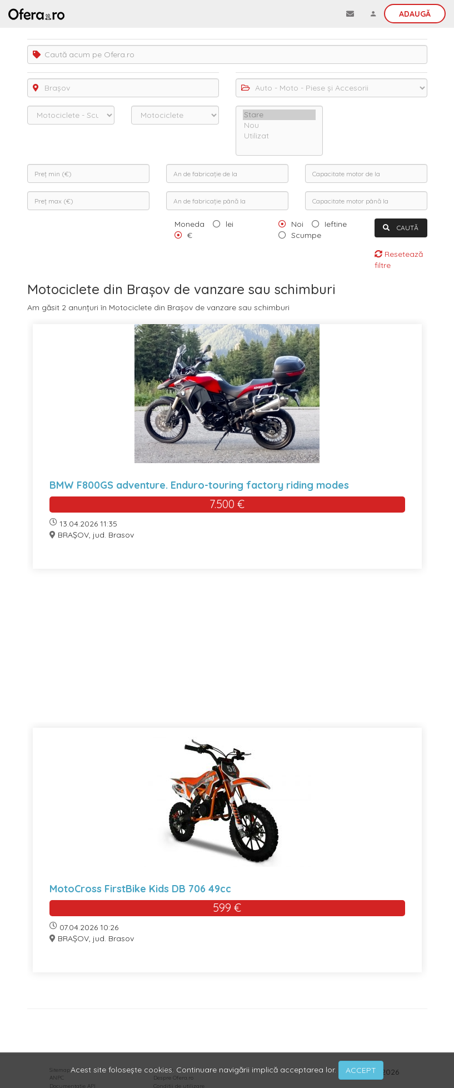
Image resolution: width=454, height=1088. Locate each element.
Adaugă (415, 14)
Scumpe (306, 235)
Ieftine (336, 224)
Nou (279, 125)
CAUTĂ (400, 227)
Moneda (189, 224)
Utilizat (279, 136)
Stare (279, 115)
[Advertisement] (227, 655)
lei (229, 224)
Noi (297, 224)
